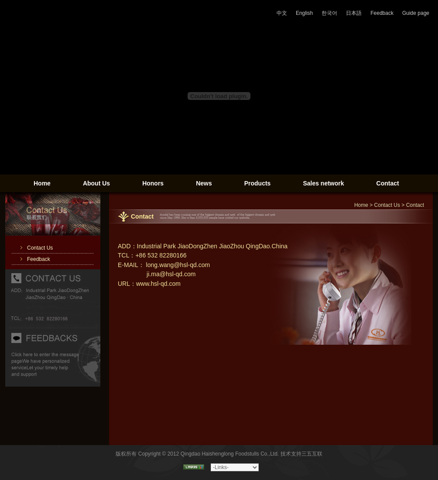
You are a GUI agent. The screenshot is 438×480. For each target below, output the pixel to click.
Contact (387, 183)
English (304, 13)
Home (42, 183)
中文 (282, 13)
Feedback (382, 13)
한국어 (329, 13)
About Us (96, 183)
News (204, 183)
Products (257, 183)
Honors (153, 183)
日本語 (354, 13)
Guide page (415, 13)
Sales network (323, 183)
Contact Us (40, 248)
